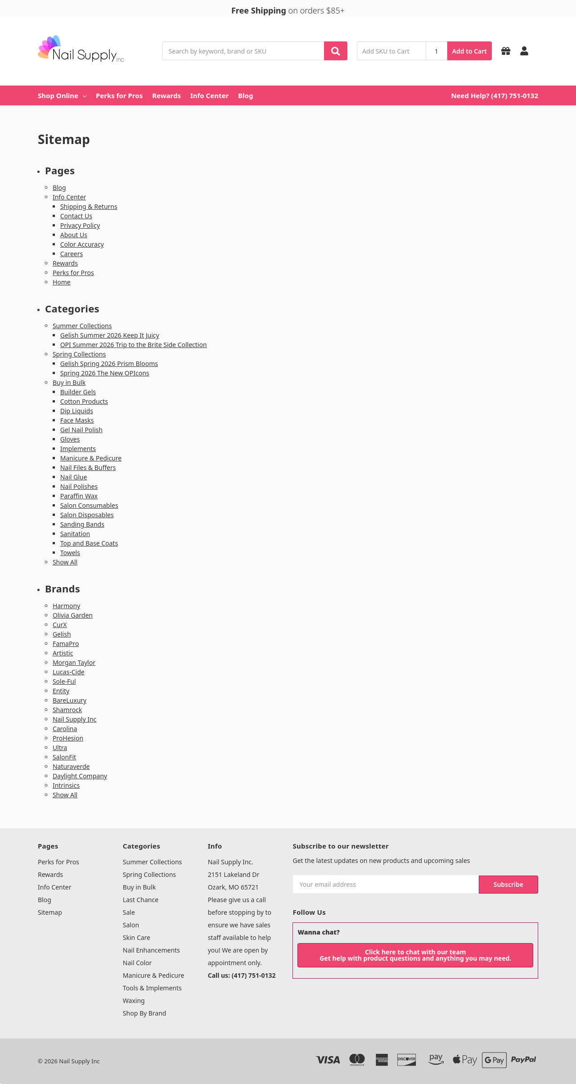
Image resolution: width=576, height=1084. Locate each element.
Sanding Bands (82, 524)
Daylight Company (80, 776)
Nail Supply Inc (74, 719)
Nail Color (137, 962)
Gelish (62, 634)
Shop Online (62, 95)
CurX (60, 624)
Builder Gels (78, 392)
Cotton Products (84, 401)
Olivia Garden (73, 615)
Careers (71, 253)
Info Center (209, 95)
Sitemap (50, 912)
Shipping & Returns (88, 206)
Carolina (65, 728)
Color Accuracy (82, 244)
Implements (78, 448)
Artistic (63, 653)
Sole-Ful (64, 681)
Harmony (66, 605)
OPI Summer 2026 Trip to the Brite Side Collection (133, 344)
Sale (129, 912)
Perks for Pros (119, 95)
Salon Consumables (89, 505)
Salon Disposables (87, 514)
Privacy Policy (80, 225)
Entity (61, 691)
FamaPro (66, 643)
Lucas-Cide (69, 672)
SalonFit (64, 757)
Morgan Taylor (74, 662)
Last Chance (140, 899)
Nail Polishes (79, 486)
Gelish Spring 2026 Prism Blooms (109, 363)
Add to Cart (469, 51)
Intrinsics (66, 785)
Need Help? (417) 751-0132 (494, 95)
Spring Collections (79, 354)
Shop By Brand (144, 1013)
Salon (131, 925)
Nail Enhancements (151, 950)
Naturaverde (71, 766)
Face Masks (77, 420)
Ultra (60, 747)
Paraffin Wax (79, 496)
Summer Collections (82, 325)
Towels (70, 552)
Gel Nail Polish (81, 429)
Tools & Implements (152, 988)
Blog (245, 95)
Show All (65, 562)
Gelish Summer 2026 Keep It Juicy (109, 335)
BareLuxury (69, 700)
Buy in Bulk (69, 382)
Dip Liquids (76, 410)
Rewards (166, 95)
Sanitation (75, 533)
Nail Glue (73, 477)
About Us (73, 234)
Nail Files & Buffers (88, 467)
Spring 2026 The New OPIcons (104, 373)
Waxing (134, 1000)
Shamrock (67, 709)
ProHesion (68, 738)
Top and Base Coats (89, 543)
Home (62, 282)
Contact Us (76, 216)
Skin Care (136, 937)
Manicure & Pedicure (91, 458)
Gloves (70, 439)
